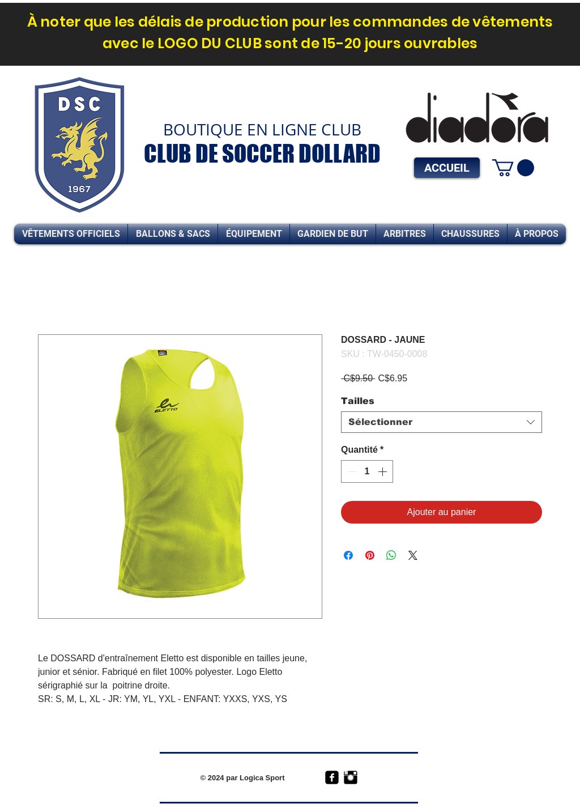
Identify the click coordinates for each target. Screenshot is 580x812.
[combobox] (441, 422)
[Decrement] (351, 471)
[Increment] (383, 471)
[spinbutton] (367, 471)
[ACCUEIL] (447, 168)
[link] (513, 167)
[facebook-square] (332, 777)
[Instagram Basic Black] (350, 777)
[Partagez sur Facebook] (348, 555)
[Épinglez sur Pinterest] (370, 555)
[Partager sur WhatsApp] (391, 555)
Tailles (357, 401)
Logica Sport (262, 777)
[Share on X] (413, 555)
